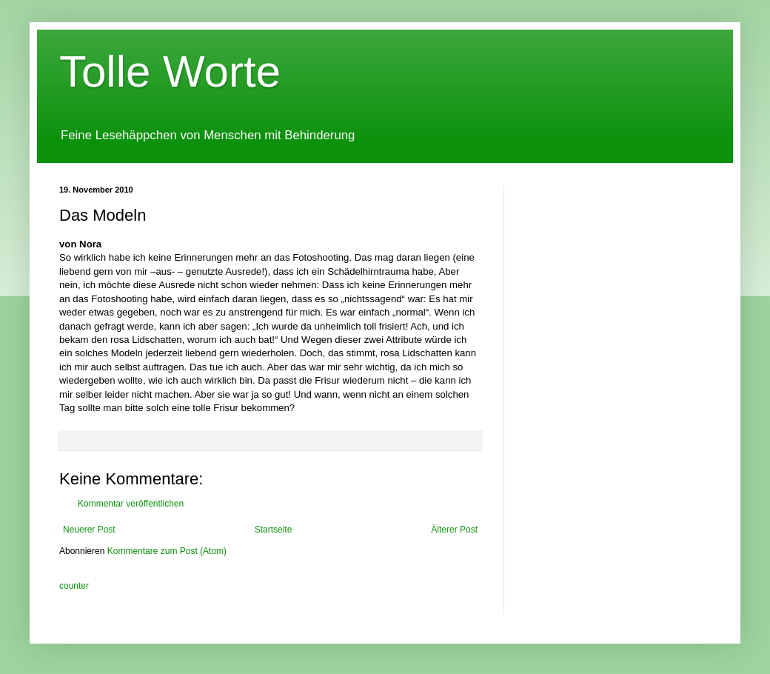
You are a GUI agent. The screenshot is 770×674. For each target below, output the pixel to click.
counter (74, 586)
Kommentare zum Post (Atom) (167, 551)
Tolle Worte (170, 71)
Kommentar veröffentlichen (131, 503)
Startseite (273, 529)
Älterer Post (454, 529)
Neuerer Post (89, 529)
